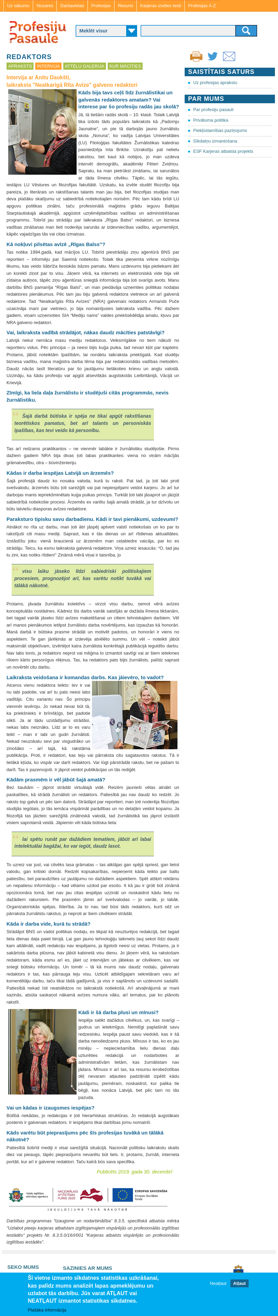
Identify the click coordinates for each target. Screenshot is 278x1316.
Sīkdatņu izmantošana (215, 141)
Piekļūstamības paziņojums (220, 130)
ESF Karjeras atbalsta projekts (223, 151)
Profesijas (101, 5)
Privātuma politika (210, 120)
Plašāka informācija (47, 1310)
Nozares (45, 5)
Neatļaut (218, 1283)
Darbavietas (72, 5)
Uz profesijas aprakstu (215, 82)
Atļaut (239, 1283)
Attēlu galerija (84, 66)
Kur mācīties (125, 66)
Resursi (125, 5)
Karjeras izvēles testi (160, 5)
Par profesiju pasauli (213, 109)
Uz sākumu (18, 5)
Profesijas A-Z (202, 5)
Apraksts (20, 66)
